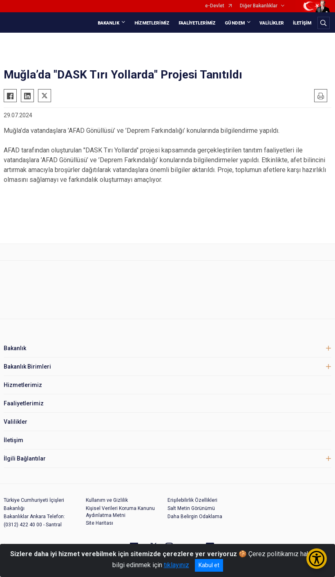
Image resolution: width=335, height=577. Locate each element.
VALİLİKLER (271, 23)
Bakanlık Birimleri (27, 366)
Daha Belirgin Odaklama (195, 516)
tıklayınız (176, 565)
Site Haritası (99, 523)
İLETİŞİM (302, 23)
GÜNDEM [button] (235, 23)
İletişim (13, 440)
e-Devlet (214, 6)
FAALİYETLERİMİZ (197, 23)
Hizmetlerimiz (23, 385)
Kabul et (209, 565)
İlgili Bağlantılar (25, 458)
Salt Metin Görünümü (191, 508)
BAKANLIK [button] (109, 23)
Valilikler (15, 421)
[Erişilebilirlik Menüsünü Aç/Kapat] (316, 558)
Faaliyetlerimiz (24, 403)
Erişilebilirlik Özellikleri (192, 500)
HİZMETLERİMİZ (152, 23)
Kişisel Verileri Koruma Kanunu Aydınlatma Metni (120, 511)
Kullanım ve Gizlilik (107, 500)
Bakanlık (15, 348)
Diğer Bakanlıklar (258, 6)
